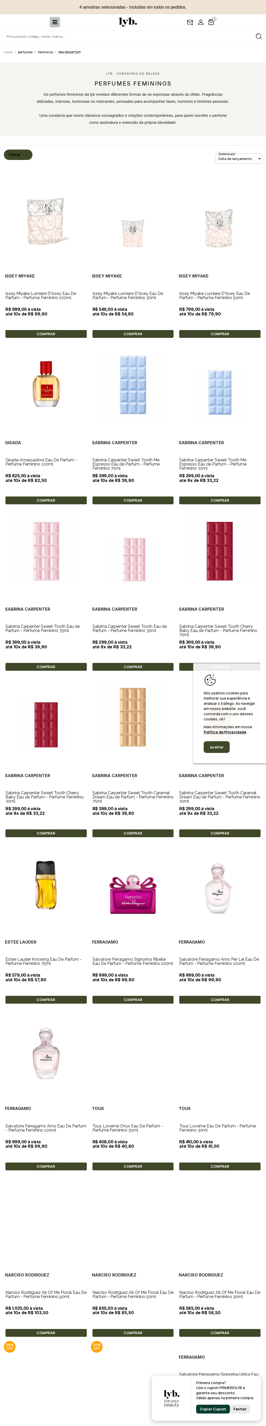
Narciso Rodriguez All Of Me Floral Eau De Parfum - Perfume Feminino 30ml (133, 1123)
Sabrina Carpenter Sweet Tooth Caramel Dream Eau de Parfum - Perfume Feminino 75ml (133, 797)
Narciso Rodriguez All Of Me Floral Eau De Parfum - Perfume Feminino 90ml (219, 1041)
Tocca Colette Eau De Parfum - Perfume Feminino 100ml (131, 1369)
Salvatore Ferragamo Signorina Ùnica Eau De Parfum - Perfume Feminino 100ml (132, 1205)
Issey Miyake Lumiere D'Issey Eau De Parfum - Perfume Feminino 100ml (40, 295)
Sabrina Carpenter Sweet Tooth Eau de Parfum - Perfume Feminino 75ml (42, 628)
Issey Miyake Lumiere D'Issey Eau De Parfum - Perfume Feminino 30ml (127, 295)
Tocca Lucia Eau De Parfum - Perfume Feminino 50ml (129, 1287)
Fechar (240, 1408)
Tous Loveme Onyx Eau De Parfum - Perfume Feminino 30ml (214, 959)
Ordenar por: (227, 154)
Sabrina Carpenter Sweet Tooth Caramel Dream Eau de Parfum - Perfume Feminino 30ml (219, 797)
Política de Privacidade (225, 732)
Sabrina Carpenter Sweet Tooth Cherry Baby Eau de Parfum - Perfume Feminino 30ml (44, 797)
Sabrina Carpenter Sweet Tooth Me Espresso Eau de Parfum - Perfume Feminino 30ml (213, 464)
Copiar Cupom (213, 1408)
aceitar (217, 747)
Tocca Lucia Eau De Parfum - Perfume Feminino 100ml (42, 1369)
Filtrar (18, 154)
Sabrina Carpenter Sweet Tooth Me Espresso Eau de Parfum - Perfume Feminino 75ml (126, 464)
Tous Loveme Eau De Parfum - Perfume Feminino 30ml (130, 1041)
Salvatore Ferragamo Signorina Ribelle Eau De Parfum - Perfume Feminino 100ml (132, 877)
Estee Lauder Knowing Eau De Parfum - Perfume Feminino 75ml (43, 961)
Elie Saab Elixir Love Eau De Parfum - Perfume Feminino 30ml (214, 1123)
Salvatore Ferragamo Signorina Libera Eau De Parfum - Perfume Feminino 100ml (45, 1287)
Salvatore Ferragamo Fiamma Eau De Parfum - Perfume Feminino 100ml (215, 1205)
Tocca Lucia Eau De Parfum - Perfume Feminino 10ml (216, 1287)
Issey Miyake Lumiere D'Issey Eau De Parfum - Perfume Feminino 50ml (214, 295)
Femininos (45, 52)
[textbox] (133, 36)
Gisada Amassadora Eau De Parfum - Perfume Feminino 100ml (41, 462)
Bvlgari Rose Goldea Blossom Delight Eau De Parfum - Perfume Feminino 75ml (45, 1205)
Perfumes (25, 52)
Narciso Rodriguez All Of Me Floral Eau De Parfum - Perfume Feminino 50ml (46, 1123)
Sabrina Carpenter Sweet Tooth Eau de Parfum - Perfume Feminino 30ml (129, 628)
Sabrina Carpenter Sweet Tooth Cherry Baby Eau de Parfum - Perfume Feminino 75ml (218, 630)
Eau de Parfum (69, 52)
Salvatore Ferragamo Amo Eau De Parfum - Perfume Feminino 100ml (132, 959)
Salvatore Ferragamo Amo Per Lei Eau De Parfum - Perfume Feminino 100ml (219, 877)
